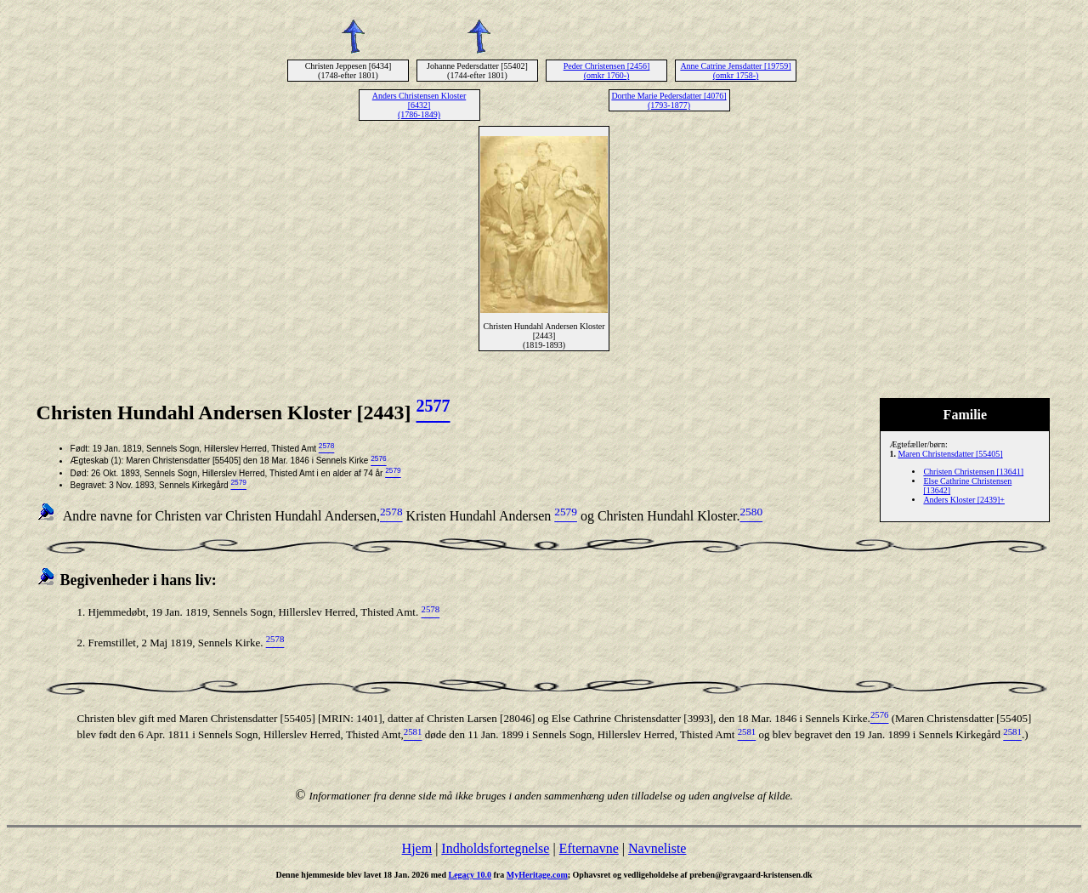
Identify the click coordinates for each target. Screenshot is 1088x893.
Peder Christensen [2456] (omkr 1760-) (607, 70)
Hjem (417, 848)
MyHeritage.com (537, 874)
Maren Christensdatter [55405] (950, 453)
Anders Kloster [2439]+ (964, 499)
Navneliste (657, 848)
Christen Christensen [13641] (973, 471)
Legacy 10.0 (469, 874)
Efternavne (589, 848)
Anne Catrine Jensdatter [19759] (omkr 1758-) (735, 70)
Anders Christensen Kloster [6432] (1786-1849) (419, 105)
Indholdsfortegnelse (495, 848)
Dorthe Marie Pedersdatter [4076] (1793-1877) (668, 100)
